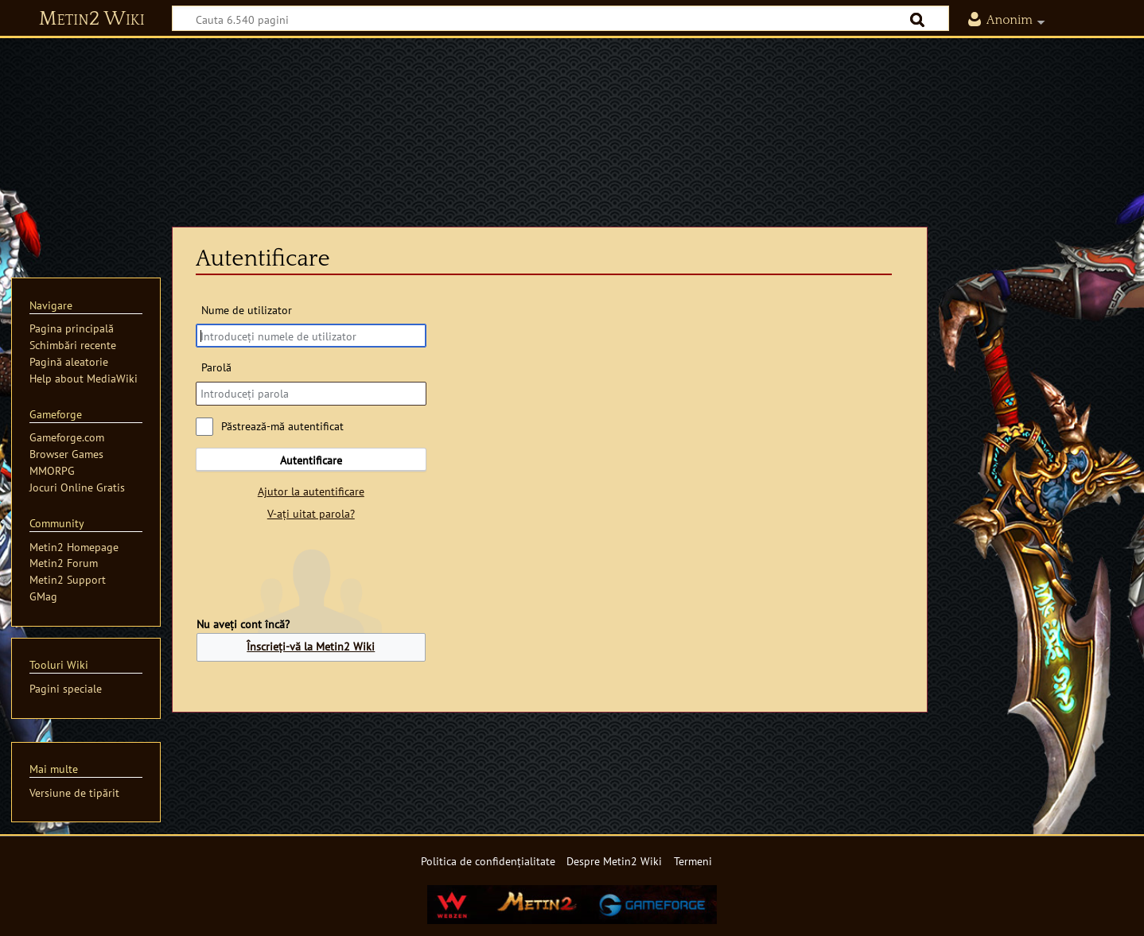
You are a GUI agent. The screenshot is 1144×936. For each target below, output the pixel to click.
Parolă (216, 367)
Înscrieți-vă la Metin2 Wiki (311, 646)
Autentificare (311, 460)
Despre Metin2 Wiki (614, 860)
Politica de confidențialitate (488, 860)
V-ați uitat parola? (311, 513)
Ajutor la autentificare (311, 491)
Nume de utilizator (246, 309)
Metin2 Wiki (92, 19)
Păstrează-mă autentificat (282, 425)
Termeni (693, 860)
